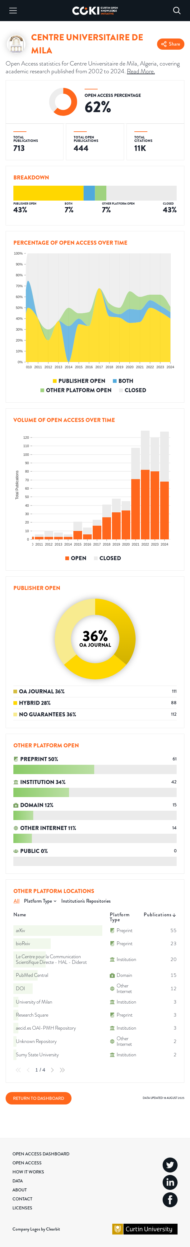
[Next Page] (52, 1070)
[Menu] (13, 10)
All (17, 901)
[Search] (177, 10)
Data (17, 1181)
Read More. (141, 71)
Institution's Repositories (86, 901)
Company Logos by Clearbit (36, 1229)
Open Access (27, 1163)
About (19, 1190)
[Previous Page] (28, 1070)
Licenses (22, 1208)
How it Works (28, 1172)
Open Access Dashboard (40, 1154)
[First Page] (18, 1070)
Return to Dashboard (38, 1098)
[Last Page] (62, 1070)
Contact (22, 1199)
